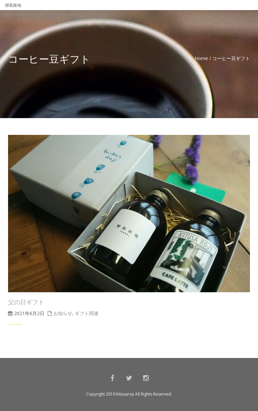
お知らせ (62, 313)
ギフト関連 (86, 313)
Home (201, 58)
